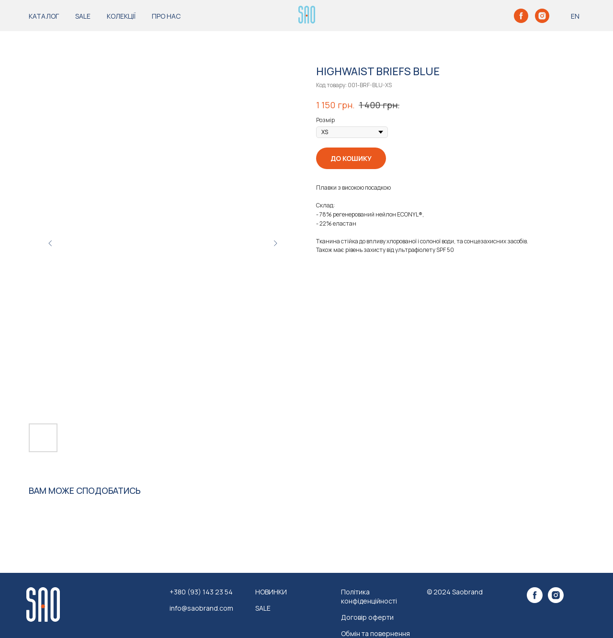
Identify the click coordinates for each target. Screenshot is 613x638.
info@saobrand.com (201, 608)
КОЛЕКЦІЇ (121, 16)
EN (575, 16)
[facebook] (521, 16)
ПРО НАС (166, 16)
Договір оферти (367, 617)
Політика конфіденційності (369, 596)
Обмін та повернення (375, 633)
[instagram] (542, 16)
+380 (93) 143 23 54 (201, 591)
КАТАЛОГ (44, 16)
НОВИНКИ (271, 591)
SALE (83, 16)
